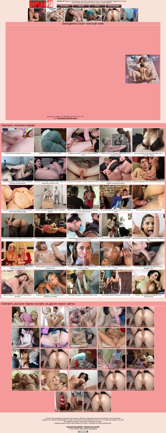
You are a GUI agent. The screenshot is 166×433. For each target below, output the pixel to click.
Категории (65, 6)
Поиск (97, 6)
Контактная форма (75, 427)
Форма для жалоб (91, 427)
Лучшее (81, 6)
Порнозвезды (113, 6)
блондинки (61, 118)
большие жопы (71, 118)
